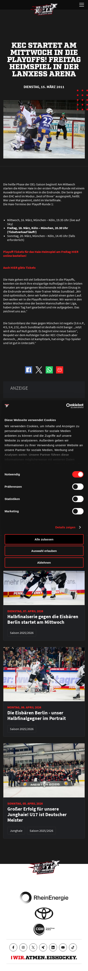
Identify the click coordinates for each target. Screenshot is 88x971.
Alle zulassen (44, 539)
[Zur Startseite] (44, 9)
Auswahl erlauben (44, 551)
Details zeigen (65, 527)
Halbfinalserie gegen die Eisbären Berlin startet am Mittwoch (42, 619)
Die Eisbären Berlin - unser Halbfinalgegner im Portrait (36, 715)
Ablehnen (44, 562)
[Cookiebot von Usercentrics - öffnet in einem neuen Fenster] (66, 406)
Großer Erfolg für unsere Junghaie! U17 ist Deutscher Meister (37, 814)
